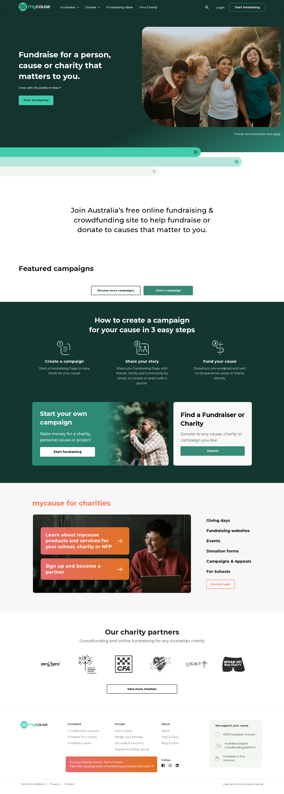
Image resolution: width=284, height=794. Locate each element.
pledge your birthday (129, 737)
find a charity (124, 730)
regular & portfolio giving (132, 749)
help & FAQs (170, 737)
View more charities (142, 689)
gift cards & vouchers (129, 743)
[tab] (69, 7)
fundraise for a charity (82, 737)
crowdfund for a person (83, 730)
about (165, 730)
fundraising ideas (79, 743)
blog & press (169, 743)
